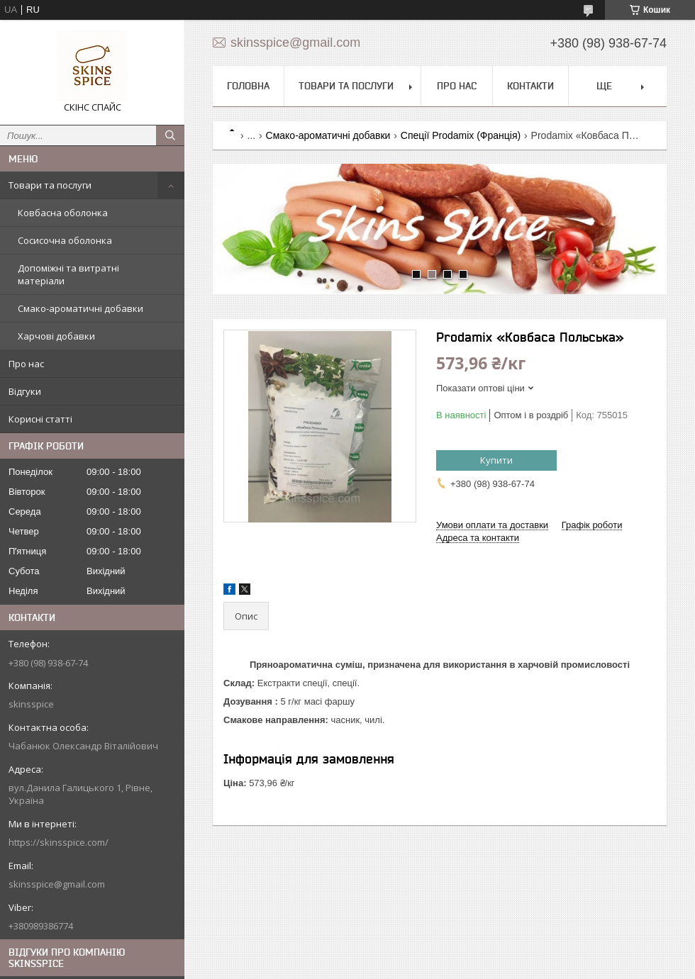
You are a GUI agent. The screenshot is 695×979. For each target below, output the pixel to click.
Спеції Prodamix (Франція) (461, 135)
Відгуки (25, 391)
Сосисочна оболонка (65, 240)
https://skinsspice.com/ (59, 842)
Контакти (530, 85)
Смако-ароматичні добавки (80, 308)
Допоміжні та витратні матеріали (68, 274)
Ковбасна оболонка (63, 212)
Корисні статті (40, 419)
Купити (496, 460)
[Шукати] (170, 135)
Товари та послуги (50, 185)
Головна (248, 85)
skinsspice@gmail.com (57, 884)
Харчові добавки (56, 336)
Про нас (26, 363)
